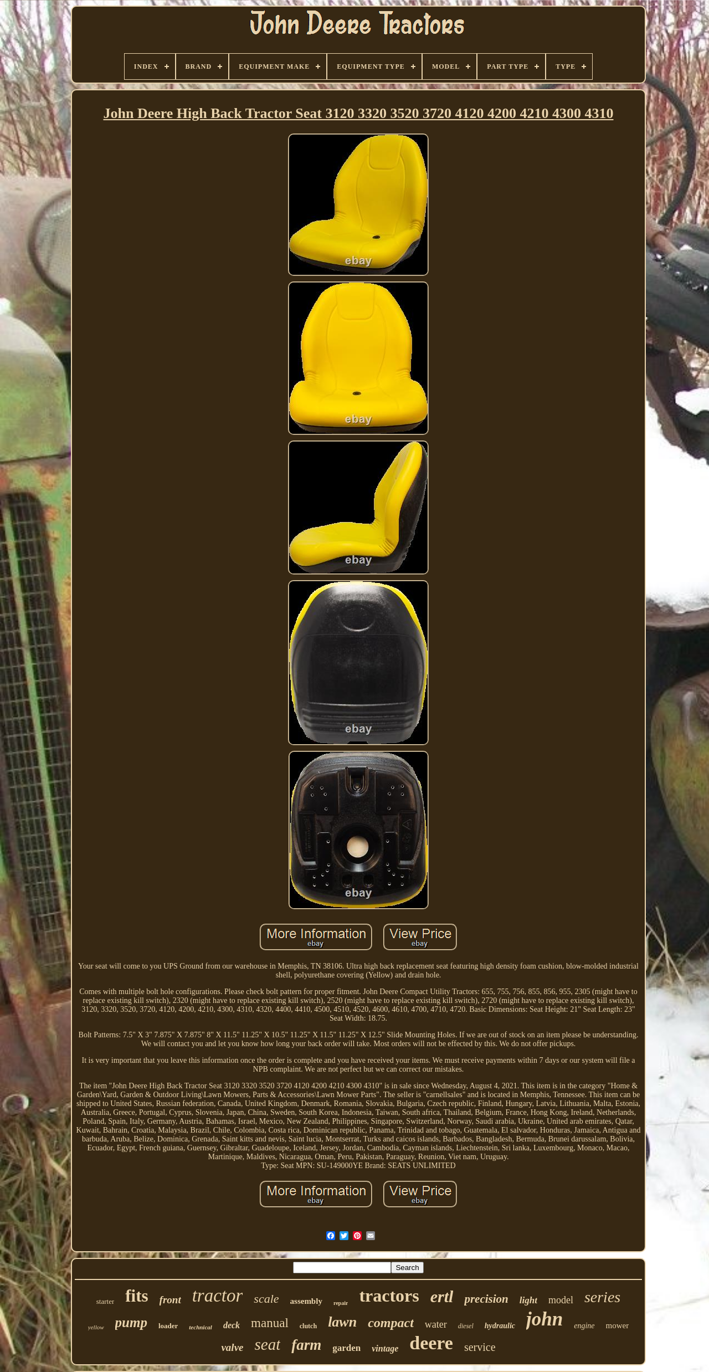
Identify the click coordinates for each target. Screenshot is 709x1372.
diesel (466, 1326)
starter (105, 1301)
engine (584, 1326)
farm (306, 1345)
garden (346, 1348)
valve (232, 1347)
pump (131, 1322)
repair (340, 1303)
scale (266, 1299)
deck (231, 1325)
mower (617, 1325)
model (560, 1300)
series (602, 1297)
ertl (442, 1296)
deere (431, 1343)
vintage (385, 1348)
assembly (306, 1301)
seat (268, 1344)
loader (168, 1326)
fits (136, 1296)
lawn (342, 1322)
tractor (217, 1296)
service (480, 1347)
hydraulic (500, 1326)
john (544, 1319)
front (170, 1300)
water (436, 1324)
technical (200, 1327)
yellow (96, 1327)
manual (270, 1323)
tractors (389, 1296)
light (528, 1300)
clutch (308, 1326)
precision (486, 1299)
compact (391, 1322)
